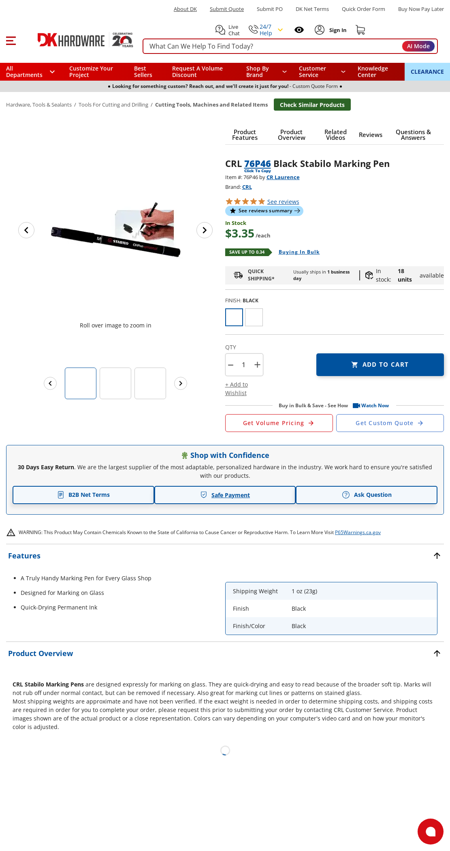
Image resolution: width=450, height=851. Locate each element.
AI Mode (418, 46)
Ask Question (367, 495)
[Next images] (180, 383)
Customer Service (312, 71)
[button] (10, 40)
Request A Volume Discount (197, 71)
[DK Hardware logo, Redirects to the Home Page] (76, 39)
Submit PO (270, 9)
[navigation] (322, 72)
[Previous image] (26, 230)
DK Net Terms (312, 9)
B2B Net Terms (83, 494)
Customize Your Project (91, 71)
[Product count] (244, 364)
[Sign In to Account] (337, 30)
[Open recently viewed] (299, 30)
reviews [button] (283, 201)
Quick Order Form (363, 9)
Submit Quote (227, 9)
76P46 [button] (257, 163)
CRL (247, 186)
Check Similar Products (312, 105)
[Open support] (431, 832)
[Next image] (204, 230)
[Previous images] (50, 383)
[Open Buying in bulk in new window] (296, 252)
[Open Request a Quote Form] (279, 423)
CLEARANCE (427, 71)
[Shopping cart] (360, 30)
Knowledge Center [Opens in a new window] (373, 71)
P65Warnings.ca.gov (358, 532)
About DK (185, 9)
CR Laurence (283, 177)
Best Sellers (143, 71)
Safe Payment (225, 495)
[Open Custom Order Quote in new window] (390, 423)
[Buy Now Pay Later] (421, 9)
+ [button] (257, 364)
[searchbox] (290, 46)
